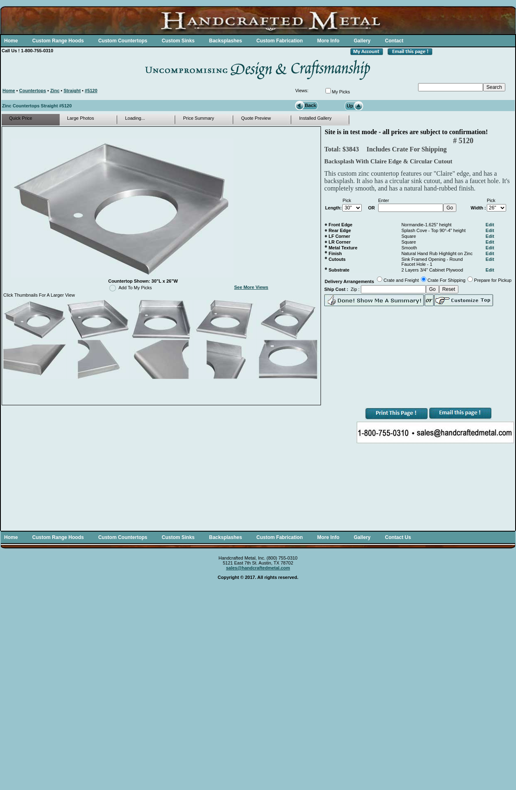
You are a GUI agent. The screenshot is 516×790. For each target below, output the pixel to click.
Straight (72, 90)
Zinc (55, 90)
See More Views (251, 287)
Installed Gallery (315, 118)
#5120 (91, 90)
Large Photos (80, 118)
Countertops (32, 90)
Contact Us (398, 537)
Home (11, 41)
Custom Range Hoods (58, 41)
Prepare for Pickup (492, 280)
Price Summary (198, 118)
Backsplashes (225, 41)
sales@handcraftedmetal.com (258, 567)
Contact (394, 41)
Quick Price (20, 118)
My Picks (341, 91)
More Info (328, 41)
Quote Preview (256, 118)
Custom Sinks (178, 41)
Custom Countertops (122, 41)
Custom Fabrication (279, 41)
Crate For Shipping (446, 280)
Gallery (362, 41)
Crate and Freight (401, 280)
